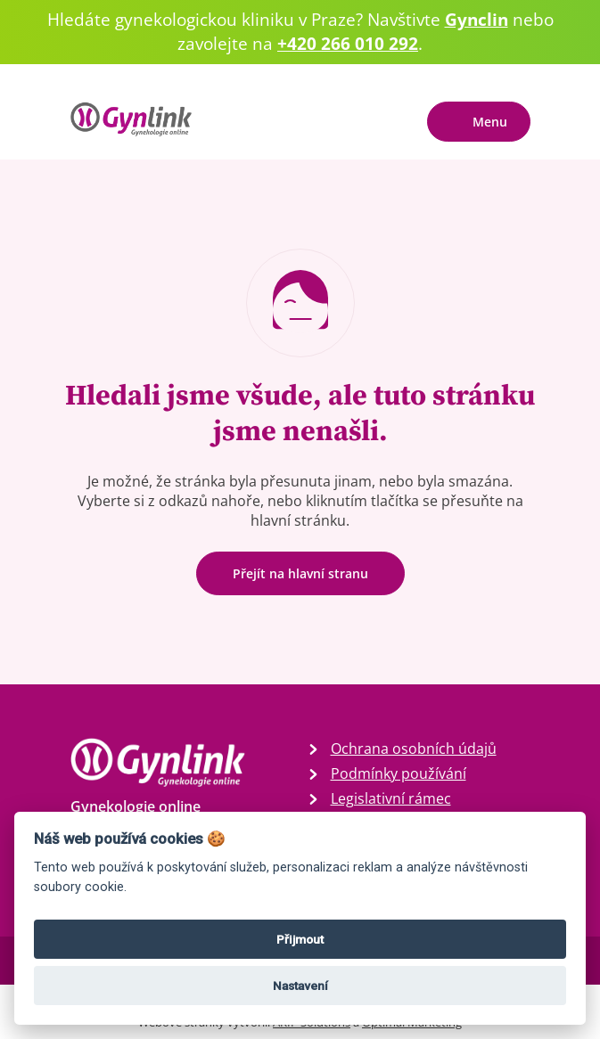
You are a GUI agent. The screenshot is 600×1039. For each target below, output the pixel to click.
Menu (490, 121)
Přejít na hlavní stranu (300, 573)
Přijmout (300, 939)
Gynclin (476, 19)
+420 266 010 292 (347, 43)
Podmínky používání (398, 773)
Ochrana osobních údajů (414, 748)
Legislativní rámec (391, 798)
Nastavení (300, 985)
